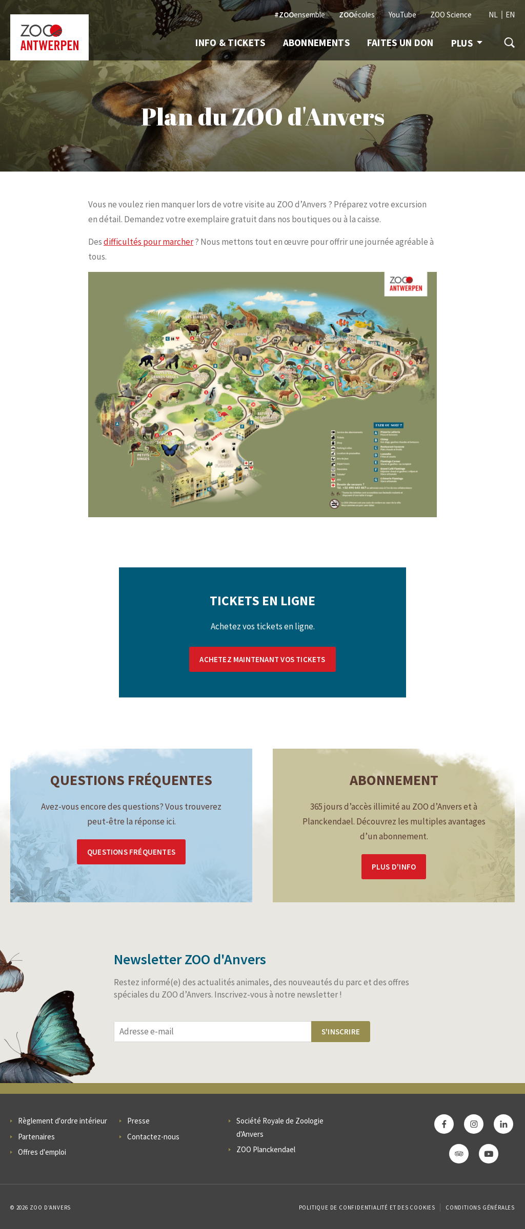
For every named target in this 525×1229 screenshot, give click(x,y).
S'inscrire (340, 1031)
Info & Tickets (230, 42)
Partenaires (36, 1136)
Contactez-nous (153, 1136)
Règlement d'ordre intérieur (62, 1121)
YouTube (402, 14)
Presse (138, 1121)
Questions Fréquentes (131, 852)
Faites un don (400, 42)
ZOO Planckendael (265, 1149)
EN (510, 14)
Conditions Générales (480, 1207)
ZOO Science (451, 14)
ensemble (299, 14)
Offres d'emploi (42, 1152)
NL (493, 14)
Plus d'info (394, 867)
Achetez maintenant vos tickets (262, 659)
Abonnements (316, 42)
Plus (466, 43)
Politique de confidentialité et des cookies (367, 1207)
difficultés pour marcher (148, 241)
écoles (357, 14)
